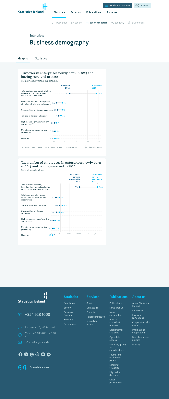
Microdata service (92, 323)
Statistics (59, 12)
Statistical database (117, 6)
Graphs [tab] (23, 58)
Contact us (92, 307)
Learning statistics (114, 366)
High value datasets (114, 374)
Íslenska (142, 6)
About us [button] (112, 12)
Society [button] (67, 307)
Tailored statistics (96, 316)
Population (59, 22)
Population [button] (69, 303)
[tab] (73, 303)
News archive (116, 307)
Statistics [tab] (41, 58)
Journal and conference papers (115, 357)
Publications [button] (93, 12)
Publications (115, 303)
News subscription (115, 314)
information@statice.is (37, 342)
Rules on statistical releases (114, 322)
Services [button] (76, 12)
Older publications (115, 381)
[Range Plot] (62, 109)
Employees (137, 310)
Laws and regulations (138, 316)
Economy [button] (68, 319)
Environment (135, 22)
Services (91, 303)
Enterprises (37, 35)
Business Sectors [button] (68, 314)
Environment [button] (70, 324)
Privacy (136, 344)
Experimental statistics (116, 331)
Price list (91, 312)
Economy (117, 22)
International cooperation (139, 331)
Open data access (114, 339)
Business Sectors (96, 22)
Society (76, 22)
